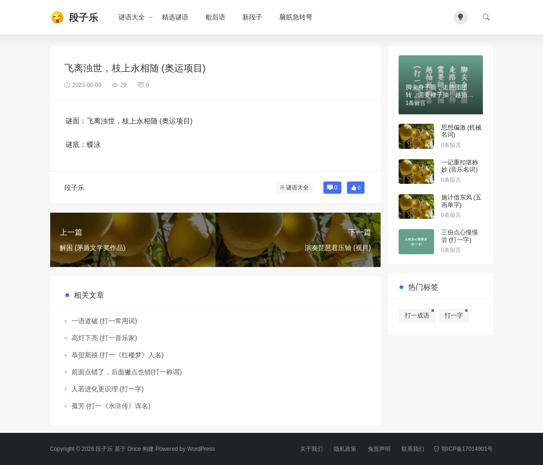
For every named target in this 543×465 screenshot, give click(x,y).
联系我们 (412, 449)
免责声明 (379, 449)
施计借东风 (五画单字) (461, 201)
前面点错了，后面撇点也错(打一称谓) (126, 372)
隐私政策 (345, 449)
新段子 (252, 17)
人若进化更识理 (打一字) (107, 389)
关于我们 (311, 449)
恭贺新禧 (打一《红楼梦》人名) (117, 355)
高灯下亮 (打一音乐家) (104, 338)
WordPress (201, 449)
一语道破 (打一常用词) (104, 321)
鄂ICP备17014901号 (463, 449)
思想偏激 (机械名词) (461, 131)
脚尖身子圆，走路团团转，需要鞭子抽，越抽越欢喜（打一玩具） (439, 94)
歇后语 (215, 17)
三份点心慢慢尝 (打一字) (459, 236)
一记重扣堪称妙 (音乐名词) (459, 166)
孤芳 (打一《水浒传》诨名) (111, 406)
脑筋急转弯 (295, 17)
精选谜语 (175, 17)
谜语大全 (131, 17)
